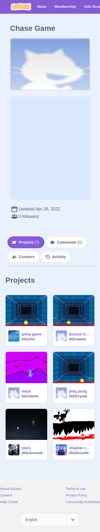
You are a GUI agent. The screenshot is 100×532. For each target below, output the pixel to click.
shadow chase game (80, 448)
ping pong (78, 391)
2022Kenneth (79, 453)
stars (26, 448)
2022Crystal (78, 396)
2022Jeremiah (32, 453)
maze (26, 391)
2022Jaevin (77, 339)
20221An (28, 339)
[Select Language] (50, 519)
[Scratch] (21, 6)
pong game (32, 334)
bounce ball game (80, 334)
